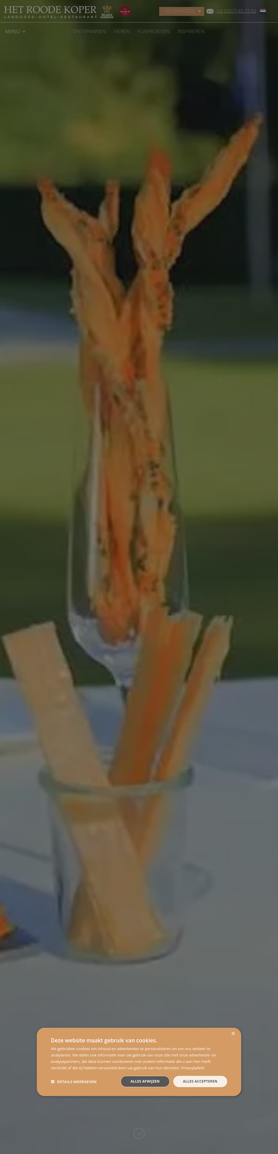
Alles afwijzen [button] (144, 1081)
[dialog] (139, 1062)
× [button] (233, 1033)
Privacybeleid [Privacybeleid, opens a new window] (193, 1067)
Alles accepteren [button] (199, 1081)
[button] (74, 1081)
